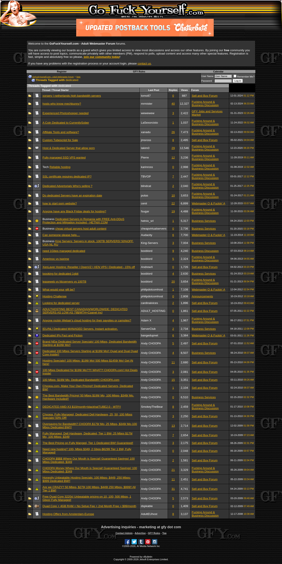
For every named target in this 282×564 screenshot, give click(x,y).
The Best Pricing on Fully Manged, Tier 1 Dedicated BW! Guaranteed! (88, 443)
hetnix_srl (147, 221)
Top (164, 533)
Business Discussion (205, 251)
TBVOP (146, 176)
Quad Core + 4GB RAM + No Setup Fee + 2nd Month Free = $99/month (89, 506)
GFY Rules (139, 71)
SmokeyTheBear (152, 406)
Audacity (146, 235)
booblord (146, 251)
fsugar (145, 211)
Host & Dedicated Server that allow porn (69, 148)
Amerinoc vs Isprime (56, 258)
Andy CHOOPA (151, 343)
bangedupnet (149, 335)
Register (62, 71)
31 (173, 488)
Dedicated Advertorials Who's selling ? (67, 186)
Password (206, 80)
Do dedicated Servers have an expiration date (72, 195)
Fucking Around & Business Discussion (205, 103)
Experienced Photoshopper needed (66, 113)
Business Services (204, 221)
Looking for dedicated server (61, 303)
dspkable (147, 506)
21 (173, 470)
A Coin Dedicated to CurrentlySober (66, 122)
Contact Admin (124, 533)
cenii (144, 203)
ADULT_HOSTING (153, 311)
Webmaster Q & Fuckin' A (208, 203)
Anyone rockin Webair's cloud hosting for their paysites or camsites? (87, 320)
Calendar (218, 71)
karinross (147, 167)
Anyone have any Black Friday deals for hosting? (74, 211)
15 (173, 379)
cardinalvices (149, 303)
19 (173, 211)
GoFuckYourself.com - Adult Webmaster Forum (53, 77)
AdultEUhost (149, 514)
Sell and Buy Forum (204, 95)
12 (173, 157)
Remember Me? (244, 76)
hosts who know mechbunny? (62, 103)
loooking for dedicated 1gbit (60, 273)
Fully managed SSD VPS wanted (64, 157)
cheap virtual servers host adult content (80, 228)
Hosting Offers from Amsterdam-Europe (68, 514)
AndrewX (147, 267)
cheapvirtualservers (154, 228)
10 (173, 195)
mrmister (146, 103)
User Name (207, 76)
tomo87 (146, 95)
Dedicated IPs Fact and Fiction (63, 335)
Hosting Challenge (55, 296)
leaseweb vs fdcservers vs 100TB (64, 281)
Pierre (145, 157)
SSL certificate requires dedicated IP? (67, 176)
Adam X (146, 320)
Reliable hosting (60, 167)
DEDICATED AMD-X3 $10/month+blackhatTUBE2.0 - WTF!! (82, 406)
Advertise (140, 533)
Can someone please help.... (61, 235)
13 (173, 425)
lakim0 (145, 148)
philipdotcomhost (152, 289)
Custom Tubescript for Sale (60, 140)
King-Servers (149, 243)
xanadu (146, 132)
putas (144, 195)
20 (173, 281)
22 (173, 203)
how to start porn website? (60, 203)
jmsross (146, 140)
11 (173, 362)
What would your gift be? (59, 289)
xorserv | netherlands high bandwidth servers (72, 95)
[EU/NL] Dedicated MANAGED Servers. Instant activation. (80, 328)
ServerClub (148, 328)
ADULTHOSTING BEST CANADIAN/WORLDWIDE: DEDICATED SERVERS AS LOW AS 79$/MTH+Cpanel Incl (85, 310)
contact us (144, 63)
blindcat (146, 186)
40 (173, 103)
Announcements (202, 296)
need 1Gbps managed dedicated (64, 251)
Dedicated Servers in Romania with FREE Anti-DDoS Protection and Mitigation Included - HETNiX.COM (83, 220)
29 (173, 148)
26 (173, 132)
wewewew (147, 113)
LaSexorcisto (149, 122)
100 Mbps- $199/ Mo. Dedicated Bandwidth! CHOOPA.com (81, 379)
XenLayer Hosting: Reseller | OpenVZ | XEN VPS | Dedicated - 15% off (89, 267)
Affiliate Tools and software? (61, 132)
